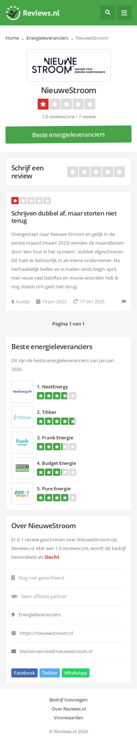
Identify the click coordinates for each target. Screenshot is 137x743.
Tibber (49, 412)
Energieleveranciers (47, 38)
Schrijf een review (27, 171)
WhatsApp (75, 672)
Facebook (24, 672)
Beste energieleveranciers (68, 134)
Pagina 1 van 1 (68, 323)
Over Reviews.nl (69, 709)
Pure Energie (56, 488)
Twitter (49, 672)
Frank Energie (57, 437)
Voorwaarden (68, 717)
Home (12, 38)
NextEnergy (55, 386)
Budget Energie (59, 463)
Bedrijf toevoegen (68, 699)
